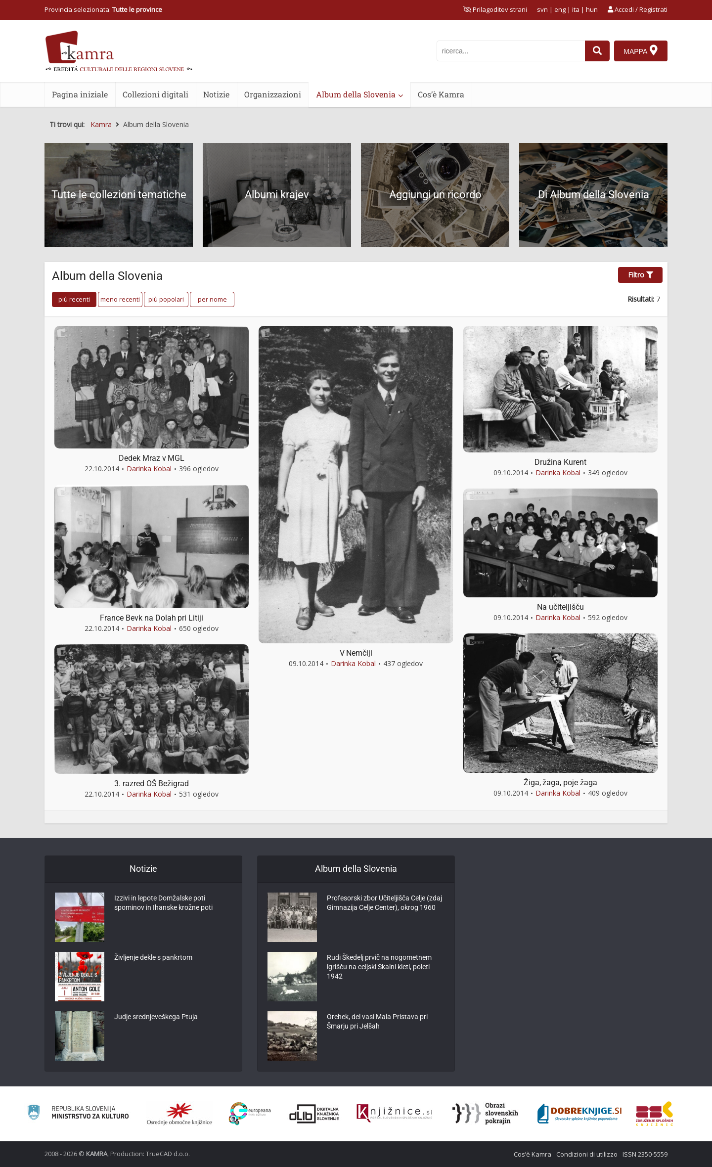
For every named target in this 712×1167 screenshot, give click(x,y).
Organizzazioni (272, 94)
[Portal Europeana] (250, 1113)
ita (575, 9)
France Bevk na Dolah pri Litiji (152, 618)
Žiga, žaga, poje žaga (560, 782)
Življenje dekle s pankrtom (153, 959)
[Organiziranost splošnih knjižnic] (179, 1113)
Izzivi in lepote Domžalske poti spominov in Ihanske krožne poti (163, 905)
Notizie (216, 94)
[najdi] (596, 51)
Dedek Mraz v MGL (152, 458)
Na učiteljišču (560, 607)
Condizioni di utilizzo (587, 1154)
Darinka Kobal (149, 468)
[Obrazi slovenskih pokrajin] (485, 1113)
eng (560, 9)
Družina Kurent (560, 462)
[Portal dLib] (314, 1113)
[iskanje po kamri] (510, 51)
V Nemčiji (355, 653)
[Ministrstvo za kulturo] (78, 1113)
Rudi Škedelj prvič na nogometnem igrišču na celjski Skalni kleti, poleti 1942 (379, 969)
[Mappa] (641, 51)
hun (592, 9)
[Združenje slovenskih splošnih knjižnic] (394, 1113)
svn (542, 9)
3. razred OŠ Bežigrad (151, 783)
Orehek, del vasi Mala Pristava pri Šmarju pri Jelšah (377, 1023)
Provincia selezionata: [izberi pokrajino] (103, 9)
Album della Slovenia (356, 94)
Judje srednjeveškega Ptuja (156, 1019)
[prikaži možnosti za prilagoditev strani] (495, 9)
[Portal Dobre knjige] (579, 1113)
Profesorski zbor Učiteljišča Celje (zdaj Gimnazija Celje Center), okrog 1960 (384, 905)
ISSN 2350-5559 (645, 1154)
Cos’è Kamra (441, 94)
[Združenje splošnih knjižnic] (654, 1113)
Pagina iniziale (80, 94)
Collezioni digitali (155, 94)
